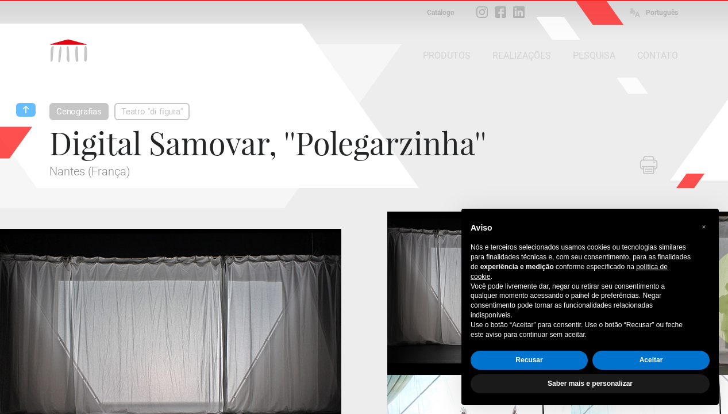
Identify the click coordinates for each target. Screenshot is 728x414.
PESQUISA (594, 55)
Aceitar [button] (651, 360)
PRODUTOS (447, 55)
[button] (704, 227)
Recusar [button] (528, 360)
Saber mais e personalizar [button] (590, 383)
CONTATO (657, 55)
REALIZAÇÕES (521, 55)
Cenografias (79, 111)
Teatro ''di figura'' (152, 111)
